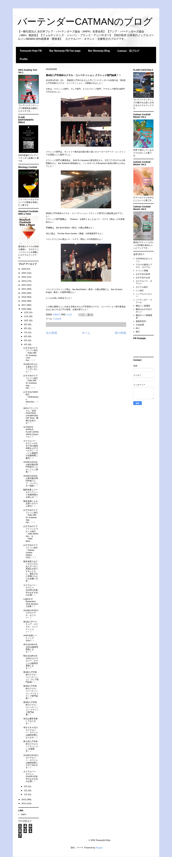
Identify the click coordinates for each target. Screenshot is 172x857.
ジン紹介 (140, 290)
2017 (24, 305)
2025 (24, 273)
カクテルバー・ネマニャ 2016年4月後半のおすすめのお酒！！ (30, 590)
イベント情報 (142, 270)
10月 (26, 320)
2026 (24, 269)
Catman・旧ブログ (128, 51)
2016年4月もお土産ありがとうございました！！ (30, 368)
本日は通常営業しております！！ (30, 721)
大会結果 (57, 319)
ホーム (86, 332)
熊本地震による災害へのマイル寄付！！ (30, 503)
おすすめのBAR (143, 274)
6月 (26, 336)
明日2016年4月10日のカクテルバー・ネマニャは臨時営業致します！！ (30, 662)
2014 (24, 803)
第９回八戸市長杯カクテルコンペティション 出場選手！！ (30, 746)
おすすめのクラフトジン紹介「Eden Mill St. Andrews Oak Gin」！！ (30, 516)
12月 (26, 312)
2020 (24, 293)
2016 (24, 309)
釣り (138, 328)
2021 (24, 289)
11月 (26, 316)
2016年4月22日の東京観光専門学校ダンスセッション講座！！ (30, 467)
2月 (26, 790)
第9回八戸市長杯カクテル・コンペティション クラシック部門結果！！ (31, 708)
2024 (24, 277)
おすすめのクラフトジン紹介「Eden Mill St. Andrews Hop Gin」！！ (30, 381)
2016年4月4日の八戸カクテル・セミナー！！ (30, 614)
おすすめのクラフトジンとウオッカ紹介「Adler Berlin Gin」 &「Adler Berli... (30, 533)
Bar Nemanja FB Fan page (64, 50)
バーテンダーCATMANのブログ (84, 21)
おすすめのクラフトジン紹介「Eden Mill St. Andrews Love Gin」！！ (30, 354)
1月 (26, 794)
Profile (24, 59)
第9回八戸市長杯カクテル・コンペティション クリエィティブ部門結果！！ (31, 692)
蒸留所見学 (141, 321)
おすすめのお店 (143, 277)
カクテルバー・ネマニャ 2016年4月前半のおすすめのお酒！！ (30, 776)
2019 (24, 297)
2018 (24, 301)
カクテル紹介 (142, 287)
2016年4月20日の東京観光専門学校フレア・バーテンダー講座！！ (30, 481)
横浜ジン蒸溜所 (143, 306)
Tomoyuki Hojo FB (31, 50)
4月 (26, 344)
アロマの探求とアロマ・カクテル (144, 265)
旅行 (138, 331)
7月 (26, 332)
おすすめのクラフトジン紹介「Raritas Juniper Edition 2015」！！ (30, 551)
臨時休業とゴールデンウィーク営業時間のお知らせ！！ (30, 493)
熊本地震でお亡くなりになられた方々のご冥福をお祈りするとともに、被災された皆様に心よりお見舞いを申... (30, 571)
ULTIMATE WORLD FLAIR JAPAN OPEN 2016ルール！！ (31, 432)
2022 (24, 285)
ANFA (23, 814)
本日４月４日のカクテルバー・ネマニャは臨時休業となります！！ (30, 732)
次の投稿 (51, 332)
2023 (24, 281)
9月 (26, 324)
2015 (24, 799)
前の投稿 (120, 332)
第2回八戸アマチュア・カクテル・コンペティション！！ (30, 627)
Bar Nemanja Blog (99, 50)
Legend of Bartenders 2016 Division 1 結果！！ (30, 602)
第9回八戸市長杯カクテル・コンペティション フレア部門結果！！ (31, 677)
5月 (26, 340)
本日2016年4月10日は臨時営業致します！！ (30, 648)
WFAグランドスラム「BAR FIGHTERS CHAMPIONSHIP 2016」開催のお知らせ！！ (30, 415)
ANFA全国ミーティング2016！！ (30, 638)
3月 (26, 786)
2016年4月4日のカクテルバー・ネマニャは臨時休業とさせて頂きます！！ (30, 761)
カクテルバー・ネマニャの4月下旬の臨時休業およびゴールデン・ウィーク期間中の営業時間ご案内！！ (30, 449)
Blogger (99, 847)
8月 (26, 328)
